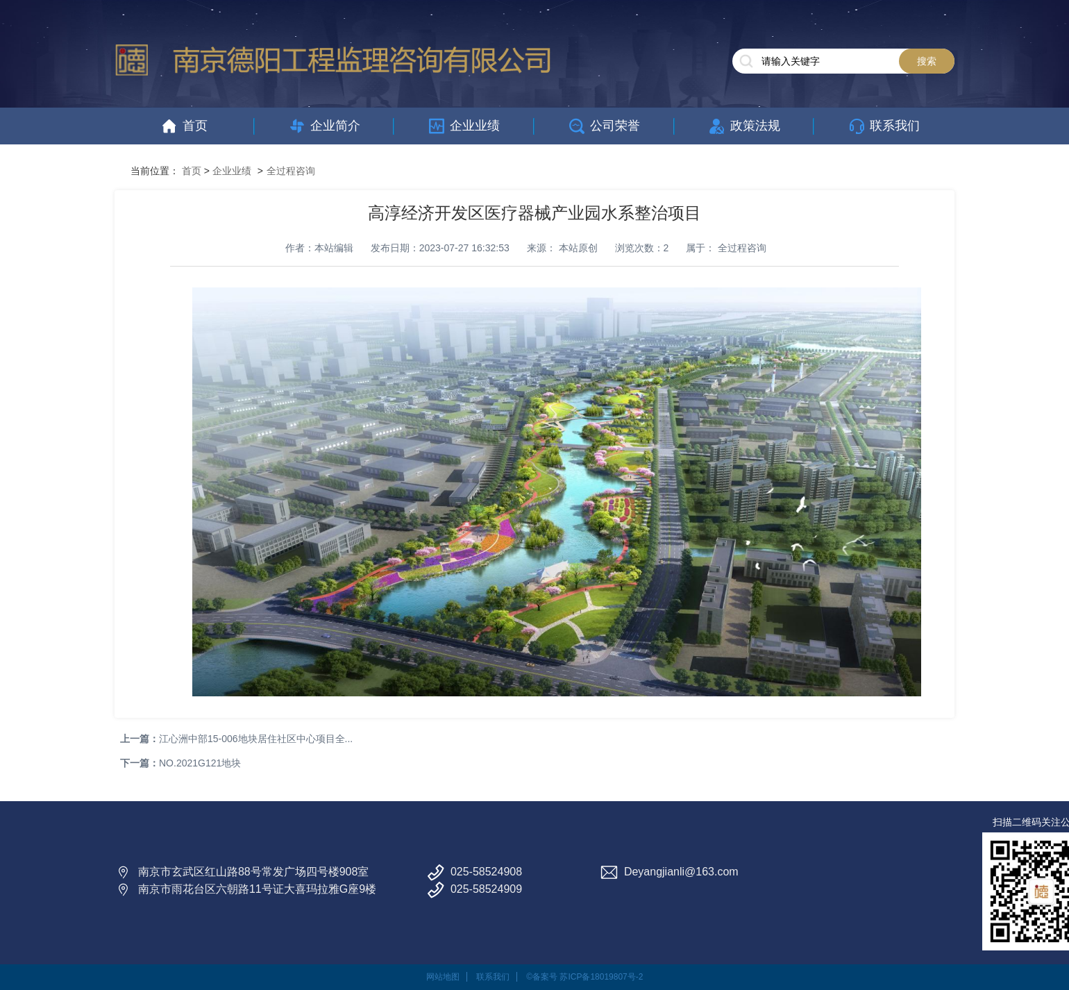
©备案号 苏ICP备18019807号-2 (584, 977)
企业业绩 (231, 170)
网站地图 (443, 977)
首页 (191, 170)
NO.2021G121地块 (200, 763)
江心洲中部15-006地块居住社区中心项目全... (256, 738)
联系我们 (493, 977)
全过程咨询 (291, 170)
